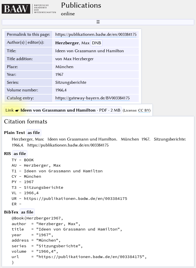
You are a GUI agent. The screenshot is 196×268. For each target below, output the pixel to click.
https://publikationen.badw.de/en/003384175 (95, 34)
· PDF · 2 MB (63, 110)
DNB (96, 42)
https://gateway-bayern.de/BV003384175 (92, 98)
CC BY (143, 110)
